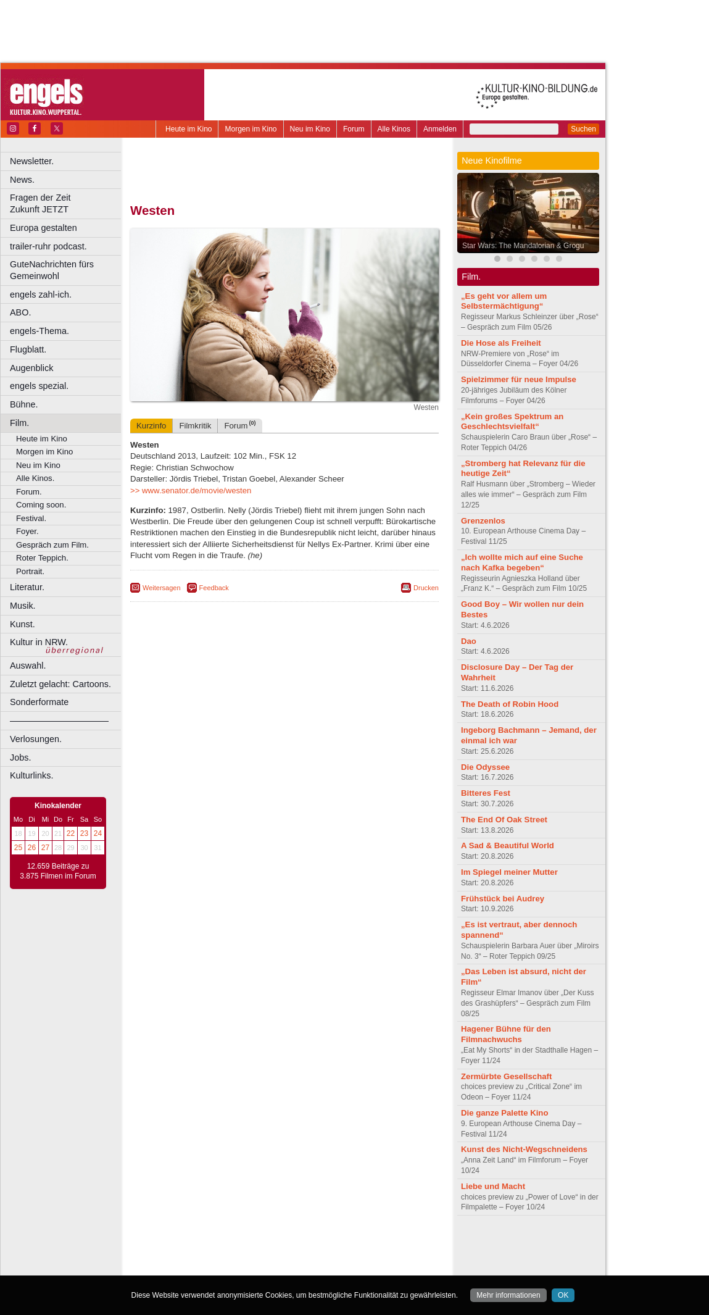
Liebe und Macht (493, 1186)
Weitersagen (162, 587)
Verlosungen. (36, 739)
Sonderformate (39, 702)
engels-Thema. (39, 331)
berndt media (231, 1245)
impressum (277, 1245)
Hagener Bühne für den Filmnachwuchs (506, 1034)
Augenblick (31, 368)
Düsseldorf (339, 1266)
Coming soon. (41, 504)
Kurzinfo (151, 425)
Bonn (216, 1266)
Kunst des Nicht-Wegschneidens (524, 1149)
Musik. (23, 606)
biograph (185, 1255)
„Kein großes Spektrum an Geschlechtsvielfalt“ (512, 422)
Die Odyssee (485, 767)
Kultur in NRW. (39, 642)
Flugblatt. (28, 349)
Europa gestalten (43, 228)
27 (45, 847)
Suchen (583, 129)
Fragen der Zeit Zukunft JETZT (67, 203)
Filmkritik (195, 425)
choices (218, 1255)
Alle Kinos (394, 129)
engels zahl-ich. (41, 294)
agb (353, 1245)
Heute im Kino (188, 129)
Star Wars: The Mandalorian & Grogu (523, 245)
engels (248, 1255)
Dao (468, 641)
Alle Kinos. (35, 478)
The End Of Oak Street (504, 819)
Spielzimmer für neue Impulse (518, 379)
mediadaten (384, 1245)
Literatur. (27, 587)
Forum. (29, 491)
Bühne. (24, 404)
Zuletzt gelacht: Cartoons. (60, 684)
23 (84, 833)
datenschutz (321, 1245)
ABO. (20, 312)
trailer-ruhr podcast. (48, 246)
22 (71, 833)
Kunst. (22, 624)
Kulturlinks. (31, 775)
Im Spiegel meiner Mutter (509, 872)
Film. (19, 423)
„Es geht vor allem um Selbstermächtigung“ (504, 301)
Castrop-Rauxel (254, 1266)
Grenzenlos (483, 520)
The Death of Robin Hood (509, 704)
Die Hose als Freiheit (501, 343)
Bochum (190, 1266)
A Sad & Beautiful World (507, 845)
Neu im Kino (310, 129)
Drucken (426, 587)
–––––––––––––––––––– (59, 720)
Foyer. (27, 531)
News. (22, 180)
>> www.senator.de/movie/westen (190, 490)
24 (98, 833)
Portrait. (30, 571)
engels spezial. (39, 386)
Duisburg (376, 1266)
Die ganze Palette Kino (504, 1112)
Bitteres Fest (485, 793)
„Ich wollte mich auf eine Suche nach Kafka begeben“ (522, 562)
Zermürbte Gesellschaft (506, 1076)
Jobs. (20, 757)
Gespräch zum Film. (52, 544)
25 (18, 847)
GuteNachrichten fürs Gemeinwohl (52, 270)
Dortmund (300, 1266)
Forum (354, 129)
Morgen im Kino (250, 129)
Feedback (214, 587)
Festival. (31, 518)
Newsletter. (32, 161)
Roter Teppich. (42, 557)
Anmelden (440, 129)
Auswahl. (28, 665)
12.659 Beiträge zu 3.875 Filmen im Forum (58, 871)
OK (563, 1295)
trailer (284, 1255)
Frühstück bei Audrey (502, 898)
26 (32, 847)
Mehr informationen (508, 1295)
